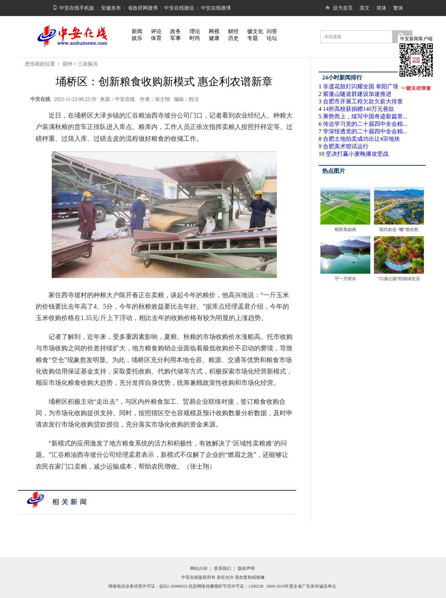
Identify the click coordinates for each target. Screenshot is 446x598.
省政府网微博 (143, 8)
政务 (175, 31)
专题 (252, 38)
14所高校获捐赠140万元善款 (358, 109)
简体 (381, 8)
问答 (272, 31)
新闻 (137, 31)
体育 (156, 38)
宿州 (67, 64)
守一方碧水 (345, 278)
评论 (156, 31)
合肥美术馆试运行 (346, 146)
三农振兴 (88, 64)
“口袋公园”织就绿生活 (399, 278)
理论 (194, 31)
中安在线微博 (216, 8)
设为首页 (343, 8)
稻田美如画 (345, 229)
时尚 (194, 38)
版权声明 (246, 568)
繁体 (398, 8)
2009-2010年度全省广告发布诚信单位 (301, 586)
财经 (233, 31)
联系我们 (222, 568)
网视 (214, 31)
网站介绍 (198, 568)
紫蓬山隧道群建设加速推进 (357, 94)
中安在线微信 (179, 8)
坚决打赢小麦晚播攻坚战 (357, 154)
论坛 (272, 38)
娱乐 (137, 38)
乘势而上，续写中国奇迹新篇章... (365, 116)
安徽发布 (111, 8)
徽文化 (255, 31)
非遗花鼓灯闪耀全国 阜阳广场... (363, 86)
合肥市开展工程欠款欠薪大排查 (363, 101)
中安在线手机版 (76, 8)
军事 (175, 38)
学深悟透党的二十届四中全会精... (365, 131)
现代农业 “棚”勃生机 (399, 229)
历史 (233, 38)
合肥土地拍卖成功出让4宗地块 (361, 139)
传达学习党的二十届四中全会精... (365, 124)
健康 (214, 38)
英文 (365, 8)
